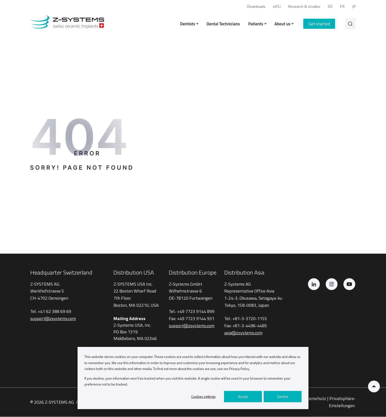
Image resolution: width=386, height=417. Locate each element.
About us (282, 24)
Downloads (256, 6)
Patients (256, 24)
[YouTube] (349, 284)
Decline (282, 396)
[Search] (350, 24)
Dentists (188, 24)
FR (342, 6)
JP (354, 6)
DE (330, 6)
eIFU (277, 6)
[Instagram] (332, 284)
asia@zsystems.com (243, 333)
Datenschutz (314, 399)
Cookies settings (203, 396)
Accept (243, 396)
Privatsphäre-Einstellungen (342, 402)
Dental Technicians (222, 24)
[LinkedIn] (314, 284)
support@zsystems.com (53, 319)
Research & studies (304, 6)
